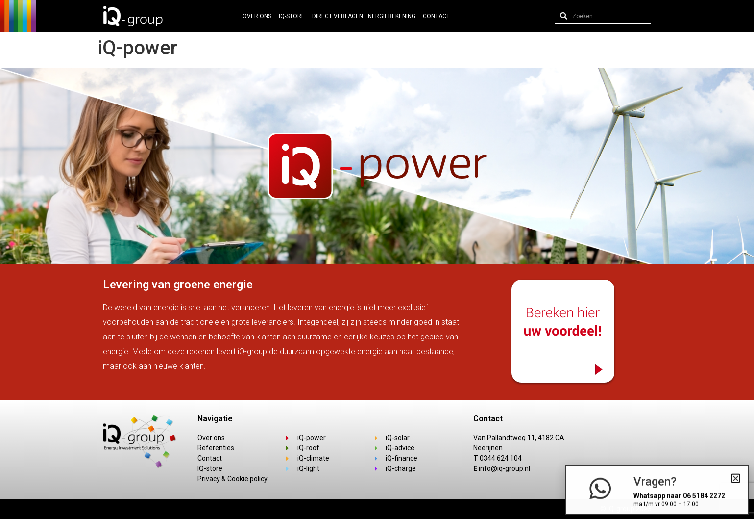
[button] (735, 481)
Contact (436, 16)
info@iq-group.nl (504, 468)
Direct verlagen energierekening (363, 16)
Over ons (257, 16)
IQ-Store (292, 16)
